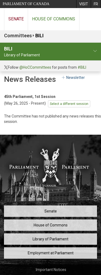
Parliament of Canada (26, 4)
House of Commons (53, 18)
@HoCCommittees (35, 67)
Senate (16, 18)
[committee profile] (95, 51)
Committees (18, 35)
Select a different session (69, 104)
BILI (39, 35)
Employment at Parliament (51, 253)
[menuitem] (83, 4)
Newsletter (73, 77)
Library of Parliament (50, 239)
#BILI (82, 67)
